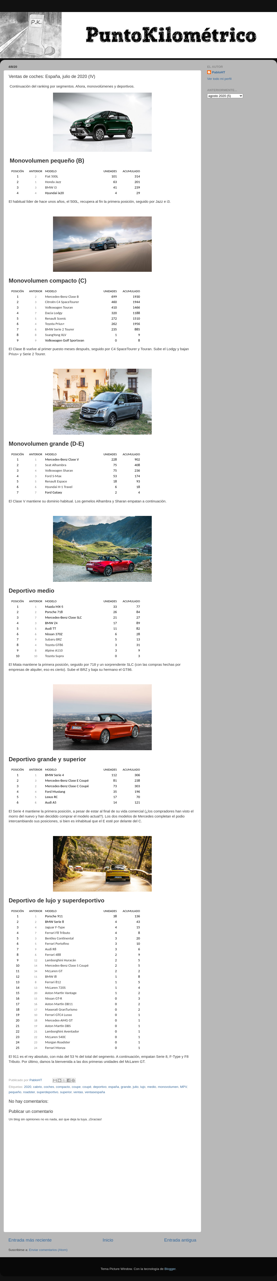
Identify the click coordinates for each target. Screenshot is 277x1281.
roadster (29, 1092)
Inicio (108, 1240)
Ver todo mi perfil (219, 79)
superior (66, 1092)
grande (126, 1087)
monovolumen (168, 1087)
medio (151, 1087)
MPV (183, 1087)
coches (49, 1087)
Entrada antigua (180, 1240)
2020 (27, 1087)
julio (135, 1087)
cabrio (37, 1087)
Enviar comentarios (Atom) (48, 1250)
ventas (78, 1092)
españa (113, 1087)
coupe (76, 1087)
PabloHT (218, 72)
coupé (86, 1087)
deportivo (100, 1087)
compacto (63, 1087)
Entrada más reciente (30, 1240)
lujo (142, 1087)
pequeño (15, 1092)
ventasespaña (95, 1092)
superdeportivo (47, 1092)
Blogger (170, 1269)
